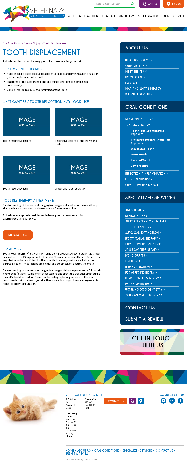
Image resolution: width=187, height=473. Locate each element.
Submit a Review (138, 94)
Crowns (132, 261)
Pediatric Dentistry (141, 272)
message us (17, 235)
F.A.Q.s (131, 83)
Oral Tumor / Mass (140, 185)
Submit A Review (173, 16)
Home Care (135, 77)
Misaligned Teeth (138, 119)
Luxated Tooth (140, 160)
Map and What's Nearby (144, 89)
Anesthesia (134, 210)
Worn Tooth (139, 154)
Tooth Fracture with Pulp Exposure (147, 132)
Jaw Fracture (139, 166)
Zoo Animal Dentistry (144, 295)
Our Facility (136, 66)
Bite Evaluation (138, 267)
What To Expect (138, 60)
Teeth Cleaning (138, 227)
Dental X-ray (136, 216)
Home (70, 450)
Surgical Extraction (143, 233)
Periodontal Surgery (143, 278)
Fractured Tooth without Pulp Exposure (151, 141)
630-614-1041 (91, 406)
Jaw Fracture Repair (142, 250)
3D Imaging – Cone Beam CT (148, 221)
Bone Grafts (136, 255)
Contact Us (151, 16)
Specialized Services (125, 16)
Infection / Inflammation (145, 174)
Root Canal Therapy (142, 238)
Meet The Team (137, 72)
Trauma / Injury (32, 43)
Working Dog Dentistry (145, 290)
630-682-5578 (90, 401)
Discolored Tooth (142, 149)
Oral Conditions (96, 16)
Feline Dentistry (137, 179)
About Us (74, 16)
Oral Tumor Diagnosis (144, 244)
